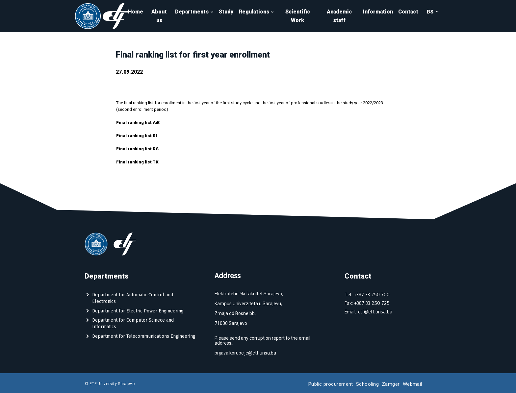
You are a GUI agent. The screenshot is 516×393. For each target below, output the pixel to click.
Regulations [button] (256, 12)
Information (378, 12)
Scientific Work (297, 16)
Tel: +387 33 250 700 (367, 294)
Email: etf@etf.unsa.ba (368, 311)
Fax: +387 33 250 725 (367, 303)
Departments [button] (194, 12)
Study (226, 12)
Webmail (412, 384)
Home (135, 12)
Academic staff (339, 16)
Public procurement (330, 384)
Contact (408, 12)
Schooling (367, 384)
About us (159, 16)
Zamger (391, 384)
